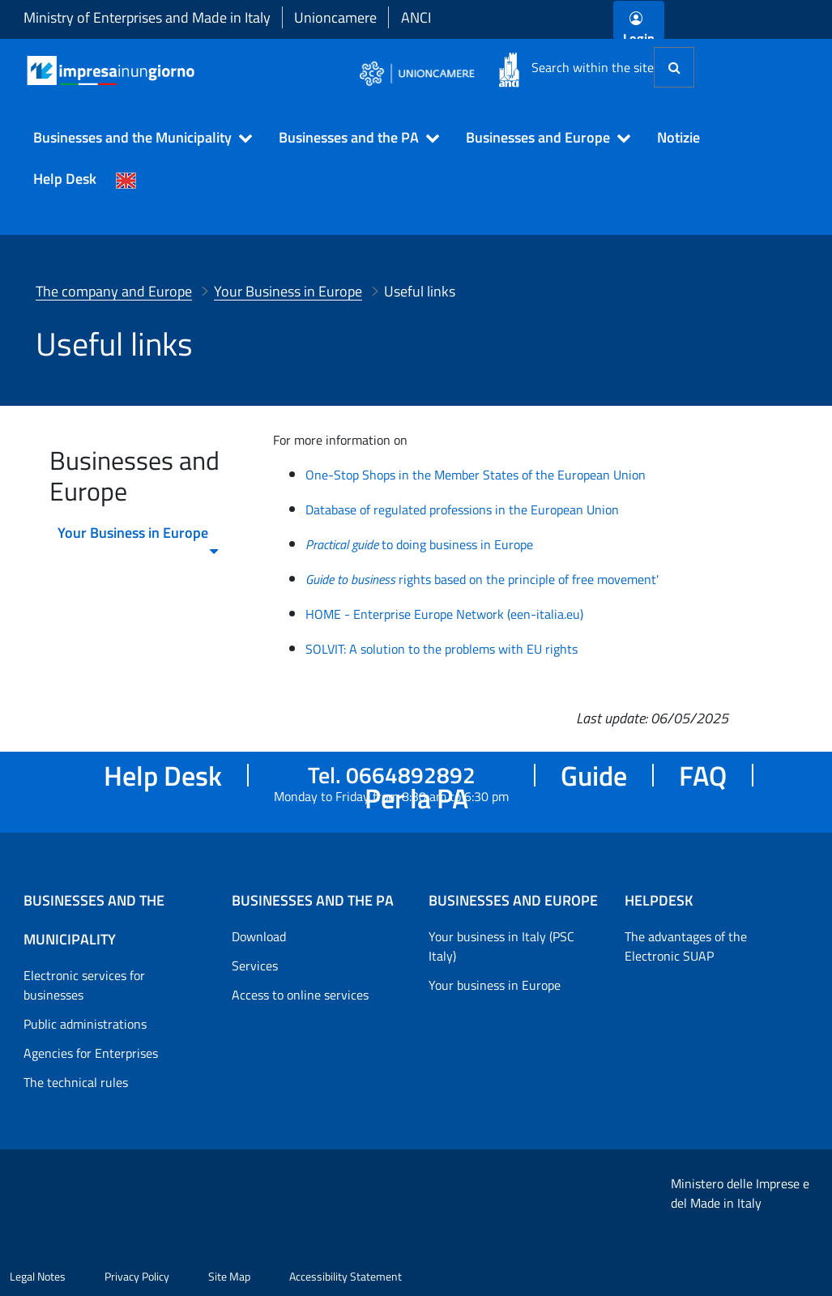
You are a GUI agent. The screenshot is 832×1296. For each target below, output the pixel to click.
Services (255, 965)
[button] (135, 138)
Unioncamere (335, 17)
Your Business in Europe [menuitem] (139, 537)
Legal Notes (38, 1276)
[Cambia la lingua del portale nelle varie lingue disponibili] (126, 179)
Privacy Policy (137, 1276)
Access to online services (300, 994)
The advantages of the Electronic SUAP (686, 946)
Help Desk (64, 179)
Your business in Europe (495, 985)
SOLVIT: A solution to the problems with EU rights (441, 649)
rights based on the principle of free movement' (482, 579)
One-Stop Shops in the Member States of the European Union (475, 474)
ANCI (416, 17)
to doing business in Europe (419, 544)
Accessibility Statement (345, 1276)
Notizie (678, 137)
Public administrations (85, 1024)
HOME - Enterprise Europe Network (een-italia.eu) (444, 614)
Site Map (229, 1276)
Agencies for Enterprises (90, 1053)
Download (259, 936)
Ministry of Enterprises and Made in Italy (147, 17)
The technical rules (75, 1082)
